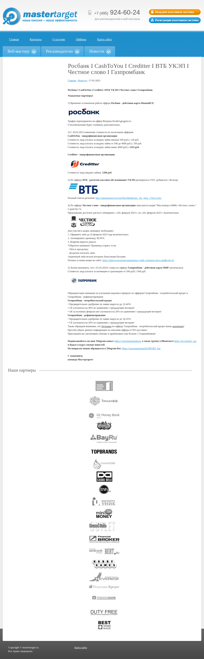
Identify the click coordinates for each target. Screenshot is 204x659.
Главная (14, 39)
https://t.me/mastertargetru (128, 341)
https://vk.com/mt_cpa (185, 341)
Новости (82, 80)
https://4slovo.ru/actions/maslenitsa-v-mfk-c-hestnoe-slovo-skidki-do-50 (138, 260)
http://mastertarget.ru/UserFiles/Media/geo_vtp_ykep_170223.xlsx (128, 198)
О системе (59, 39)
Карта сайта (104, 39)
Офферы (81, 39)
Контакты (36, 39)
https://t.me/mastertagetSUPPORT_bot (141, 348)
